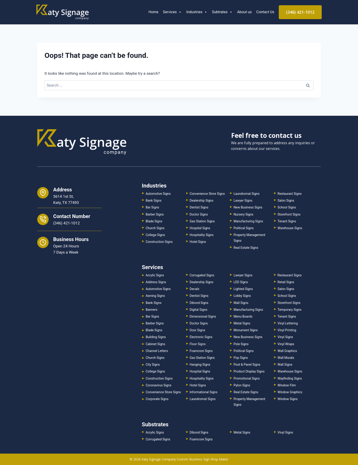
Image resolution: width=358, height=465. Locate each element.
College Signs (155, 235)
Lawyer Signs (243, 200)
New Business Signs (248, 207)
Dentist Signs (199, 207)
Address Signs (156, 282)
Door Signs (197, 330)
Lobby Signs (242, 296)
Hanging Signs (200, 364)
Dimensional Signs (203, 316)
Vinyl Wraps (286, 344)
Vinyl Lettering (288, 323)
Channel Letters (157, 351)
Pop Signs (241, 358)
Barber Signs (155, 214)
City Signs (153, 364)
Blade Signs (154, 221)
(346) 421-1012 (300, 12)
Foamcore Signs (201, 351)
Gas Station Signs (202, 221)
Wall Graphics (287, 351)
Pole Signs (241, 344)
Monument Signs (246, 330)
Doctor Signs (199, 214)
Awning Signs (155, 296)
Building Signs (156, 337)
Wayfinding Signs (290, 378)
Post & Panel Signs (247, 364)
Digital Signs (198, 309)
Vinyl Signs (285, 337)
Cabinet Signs (155, 344)
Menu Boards (243, 316)
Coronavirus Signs (158, 385)
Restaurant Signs (290, 193)
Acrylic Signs (155, 275)
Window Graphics (290, 392)
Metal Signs (242, 323)
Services (172, 12)
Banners (151, 309)
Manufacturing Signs (248, 221)
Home (153, 12)
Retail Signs (286, 282)
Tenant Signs (287, 221)
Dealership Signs (201, 200)
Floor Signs (198, 344)
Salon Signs (286, 200)
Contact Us (265, 12)
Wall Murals (286, 358)
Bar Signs (152, 207)
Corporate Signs (157, 399)
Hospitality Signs (202, 235)
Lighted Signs (243, 289)
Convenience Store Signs (207, 193)
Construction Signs (159, 242)
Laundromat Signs (247, 193)
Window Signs (288, 399)
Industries (197, 12)
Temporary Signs (290, 309)
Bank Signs (153, 200)
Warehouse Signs (290, 228)
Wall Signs (285, 364)
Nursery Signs (243, 214)
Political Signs (244, 228)
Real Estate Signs (246, 247)
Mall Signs (241, 303)
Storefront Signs (289, 214)
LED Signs (241, 282)
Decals (194, 289)
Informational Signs (204, 392)
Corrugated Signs (202, 275)
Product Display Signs (249, 371)
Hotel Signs (198, 242)
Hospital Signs (200, 228)
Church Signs (155, 228)
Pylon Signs (242, 385)
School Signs (287, 207)
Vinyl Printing (287, 330)
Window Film (287, 385)
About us (244, 12)
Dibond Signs (199, 303)
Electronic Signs (201, 337)
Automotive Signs (158, 193)
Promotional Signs (247, 378)
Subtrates (222, 12)
